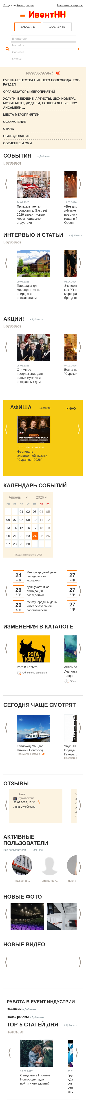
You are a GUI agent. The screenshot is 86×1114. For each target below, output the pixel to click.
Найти (6, 49)
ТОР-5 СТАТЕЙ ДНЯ (32, 1024)
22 (21, 536)
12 (48, 520)
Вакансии (14, 1009)
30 (28, 544)
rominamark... (49, 880)
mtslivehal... (22, 880)
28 (15, 544)
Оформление (14, 122)
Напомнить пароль (70, 5)
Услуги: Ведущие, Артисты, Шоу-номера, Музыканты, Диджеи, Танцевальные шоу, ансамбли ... (40, 103)
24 (35, 536)
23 (28, 536)
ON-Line (38, 850)
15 (21, 528)
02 (28, 511)
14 (15, 528)
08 (21, 520)
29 (21, 544)
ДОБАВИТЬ (57, 26)
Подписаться (12, 163)
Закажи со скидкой (39, 72)
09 (28, 520)
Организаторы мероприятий (29, 91)
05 (48, 511)
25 (41, 536)
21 (15, 536)
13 (8, 528)
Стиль (8, 129)
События (17, 156)
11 (41, 520)
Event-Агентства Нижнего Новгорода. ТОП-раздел (41, 82)
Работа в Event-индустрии (41, 1001)
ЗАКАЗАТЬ (27, 26)
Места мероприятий (21, 114)
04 (41, 511)
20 (8, 536)
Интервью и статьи (33, 235)
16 (28, 528)
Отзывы (16, 783)
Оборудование (16, 136)
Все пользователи (14, 850)
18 (41, 528)
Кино (71, 408)
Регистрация (25, 5)
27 (8, 544)
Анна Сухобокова (24, 806)
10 (35, 520)
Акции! (13, 319)
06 (8, 520)
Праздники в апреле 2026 (28, 554)
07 (15, 520)
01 (21, 511)
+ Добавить (43, 156)
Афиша (21, 407)
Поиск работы (18, 1017)
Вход (6, 5)
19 (48, 528)
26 (48, 536)
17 (35, 528)
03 (35, 511)
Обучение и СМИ (17, 143)
